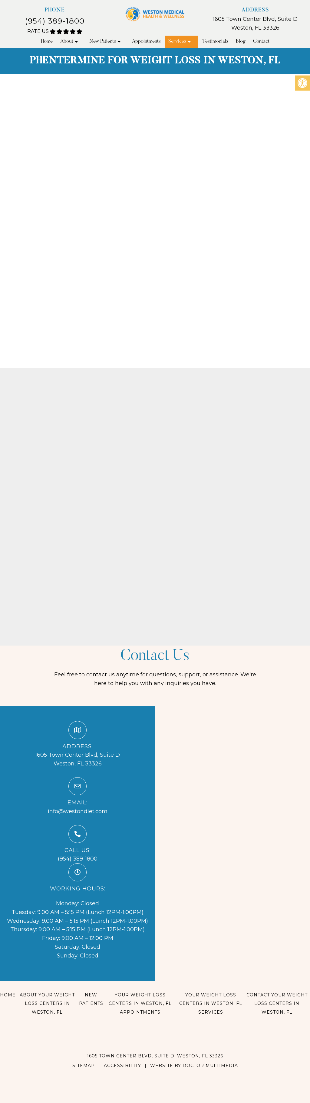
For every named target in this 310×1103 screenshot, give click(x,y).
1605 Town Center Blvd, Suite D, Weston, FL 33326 (155, 1056)
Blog (241, 41)
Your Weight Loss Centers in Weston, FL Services (210, 1003)
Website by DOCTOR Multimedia (194, 1065)
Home (47, 41)
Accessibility (122, 1065)
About (66, 41)
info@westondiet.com (77, 811)
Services (177, 41)
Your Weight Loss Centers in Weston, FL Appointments (140, 1003)
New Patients (102, 41)
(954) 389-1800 (54, 20)
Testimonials (215, 41)
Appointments (146, 41)
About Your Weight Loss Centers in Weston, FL (47, 1003)
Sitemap (83, 1065)
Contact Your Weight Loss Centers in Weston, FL (277, 1003)
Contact (261, 41)
